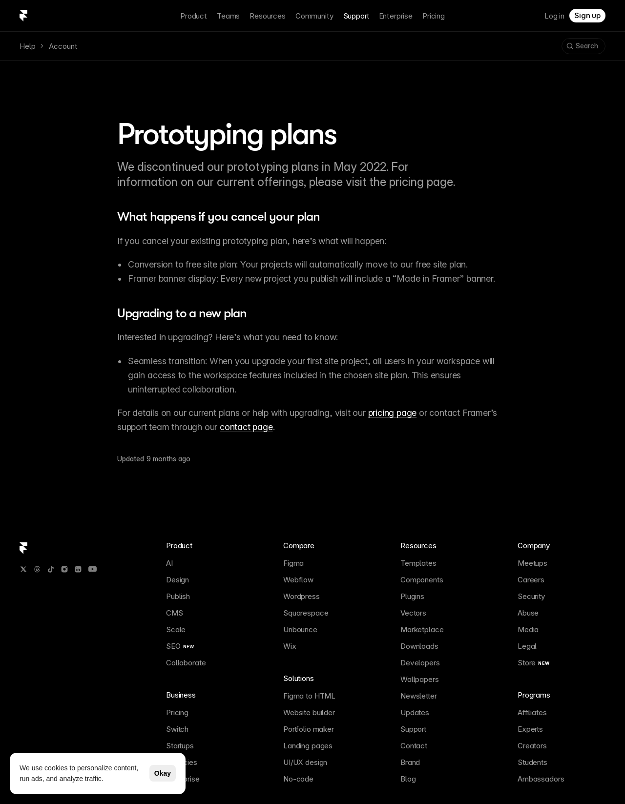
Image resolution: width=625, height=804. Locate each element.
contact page (246, 427)
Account (63, 46)
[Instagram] (64, 569)
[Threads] (37, 569)
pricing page (392, 413)
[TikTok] (51, 569)
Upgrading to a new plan (182, 313)
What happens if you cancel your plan (218, 216)
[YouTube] (92, 569)
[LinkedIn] (78, 569)
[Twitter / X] (23, 569)
